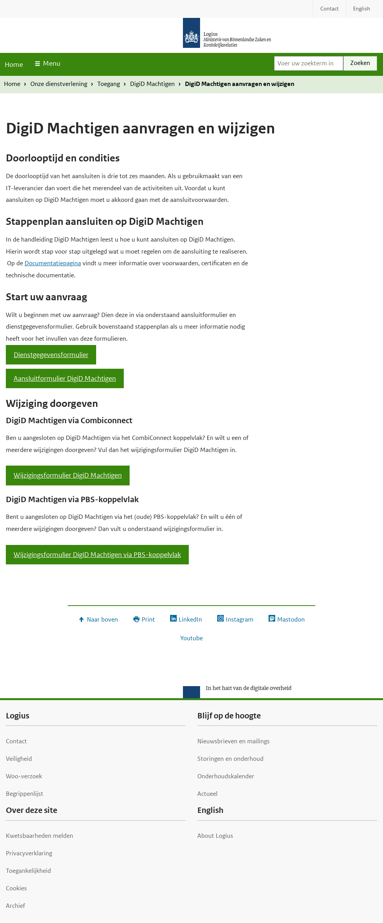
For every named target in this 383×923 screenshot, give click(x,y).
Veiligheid (19, 759)
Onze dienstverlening (58, 84)
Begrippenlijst (24, 794)
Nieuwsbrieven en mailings (233, 741)
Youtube (191, 638)
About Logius (215, 836)
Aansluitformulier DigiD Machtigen (65, 378)
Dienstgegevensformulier (51, 354)
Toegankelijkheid (28, 871)
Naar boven (102, 619)
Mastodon (291, 619)
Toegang (108, 84)
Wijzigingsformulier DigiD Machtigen (68, 475)
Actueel (207, 794)
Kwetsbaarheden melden (39, 836)
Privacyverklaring (29, 853)
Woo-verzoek (24, 776)
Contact (16, 741)
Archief (15, 906)
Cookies (16, 888)
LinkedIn (190, 619)
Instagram (239, 619)
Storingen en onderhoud (230, 759)
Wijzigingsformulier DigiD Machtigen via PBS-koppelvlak (97, 554)
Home (14, 64)
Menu (51, 63)
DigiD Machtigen (152, 84)
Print (148, 619)
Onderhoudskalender (225, 776)
